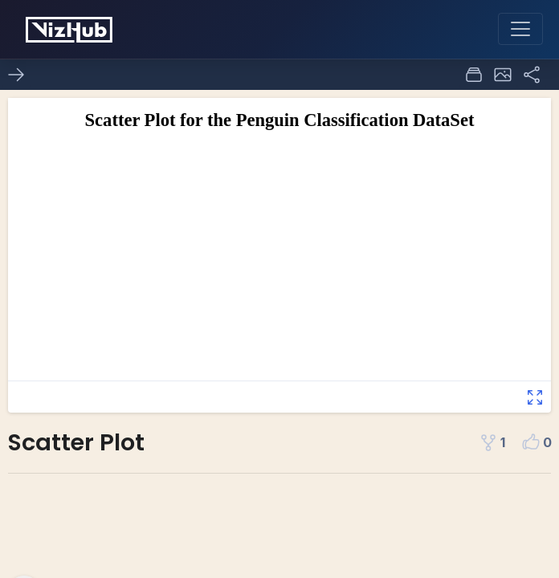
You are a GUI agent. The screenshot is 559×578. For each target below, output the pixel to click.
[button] (502, 74)
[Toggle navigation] (520, 29)
